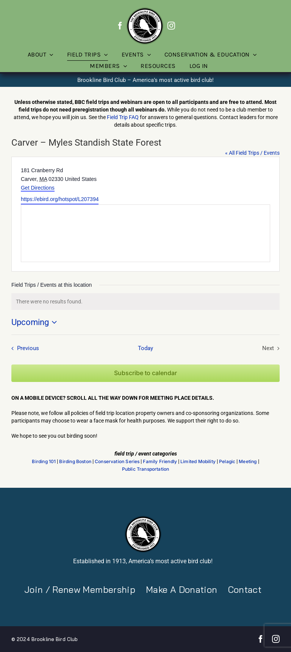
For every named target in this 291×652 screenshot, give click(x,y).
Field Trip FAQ (123, 117)
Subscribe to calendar (145, 373)
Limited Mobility (198, 461)
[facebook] (120, 26)
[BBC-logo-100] (145, 9)
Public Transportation (145, 469)
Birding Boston (75, 461)
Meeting (248, 461)
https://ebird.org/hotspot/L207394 (60, 199)
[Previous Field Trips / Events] (23, 348)
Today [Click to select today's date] (145, 348)
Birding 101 (44, 461)
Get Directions (38, 188)
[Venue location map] (145, 233)
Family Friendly (160, 461)
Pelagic (227, 461)
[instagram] (171, 26)
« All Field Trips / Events (252, 153)
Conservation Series (117, 461)
